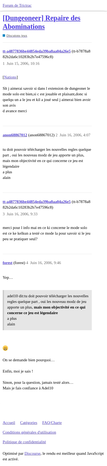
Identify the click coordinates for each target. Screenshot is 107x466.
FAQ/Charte (52, 422)
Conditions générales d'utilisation (29, 432)
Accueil (9, 422)
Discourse (33, 453)
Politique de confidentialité (24, 442)
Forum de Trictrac (17, 5)
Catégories (28, 422)
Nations (10, 77)
